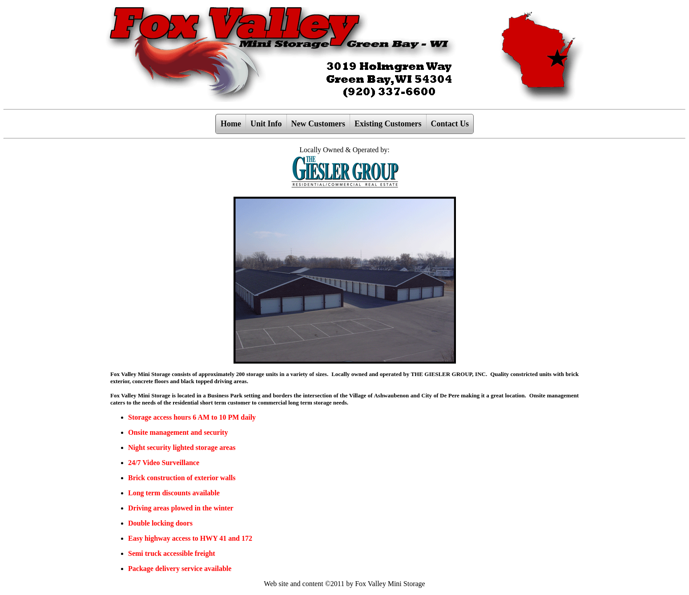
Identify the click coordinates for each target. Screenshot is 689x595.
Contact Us (450, 123)
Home (231, 123)
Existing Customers (388, 123)
